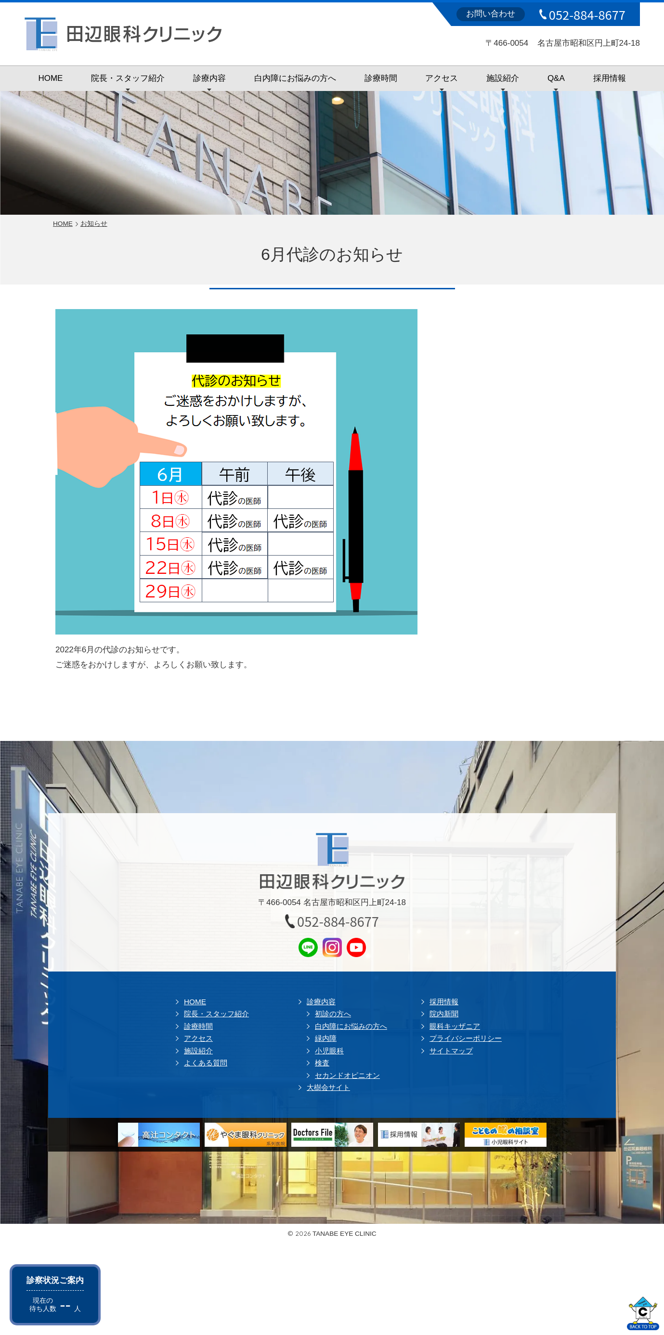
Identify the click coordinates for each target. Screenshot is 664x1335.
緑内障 (326, 1038)
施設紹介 (502, 78)
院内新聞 (444, 1014)
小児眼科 (329, 1051)
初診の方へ (333, 1014)
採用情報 (609, 78)
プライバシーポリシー (466, 1038)
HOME (50, 78)
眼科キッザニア (455, 1026)
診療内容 (209, 78)
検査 (322, 1063)
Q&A (556, 78)
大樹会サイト (328, 1087)
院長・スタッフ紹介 (128, 78)
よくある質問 (205, 1063)
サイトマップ (451, 1051)
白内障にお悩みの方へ (295, 78)
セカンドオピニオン (347, 1075)
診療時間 (381, 78)
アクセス (441, 78)
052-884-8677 (587, 14)
